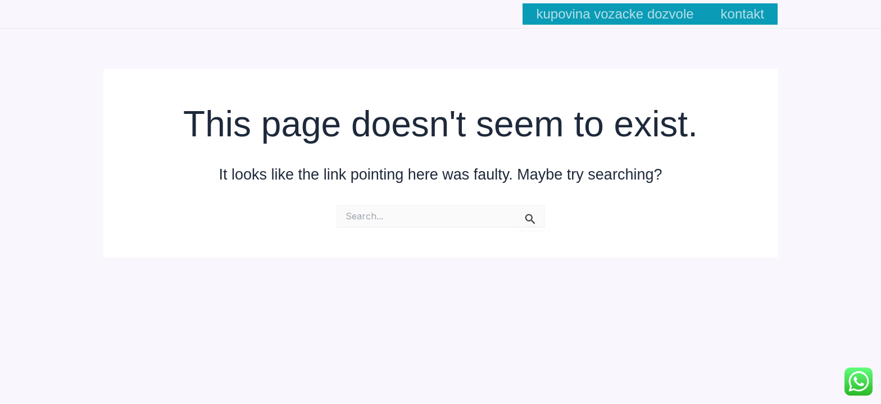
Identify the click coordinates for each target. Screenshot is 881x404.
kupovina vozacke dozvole (614, 13)
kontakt (742, 13)
